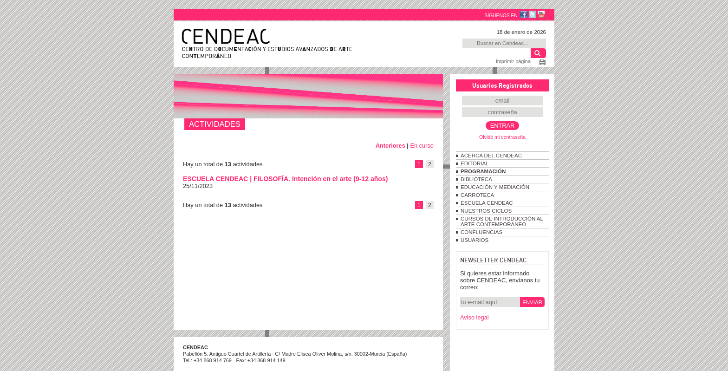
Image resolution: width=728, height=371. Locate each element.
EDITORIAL (475, 163)
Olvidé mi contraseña (502, 137)
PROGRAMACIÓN (483, 171)
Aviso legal (474, 317)
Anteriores (390, 145)
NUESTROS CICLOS (486, 211)
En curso (422, 145)
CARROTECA (477, 195)
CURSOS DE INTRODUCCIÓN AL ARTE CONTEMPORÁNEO (502, 221)
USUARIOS (474, 240)
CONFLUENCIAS (481, 232)
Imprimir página (513, 61)
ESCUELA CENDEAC (487, 203)
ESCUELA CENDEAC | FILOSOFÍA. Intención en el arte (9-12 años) (285, 178)
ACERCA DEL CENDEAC (491, 155)
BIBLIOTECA (476, 179)
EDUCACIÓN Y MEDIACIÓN (495, 187)
